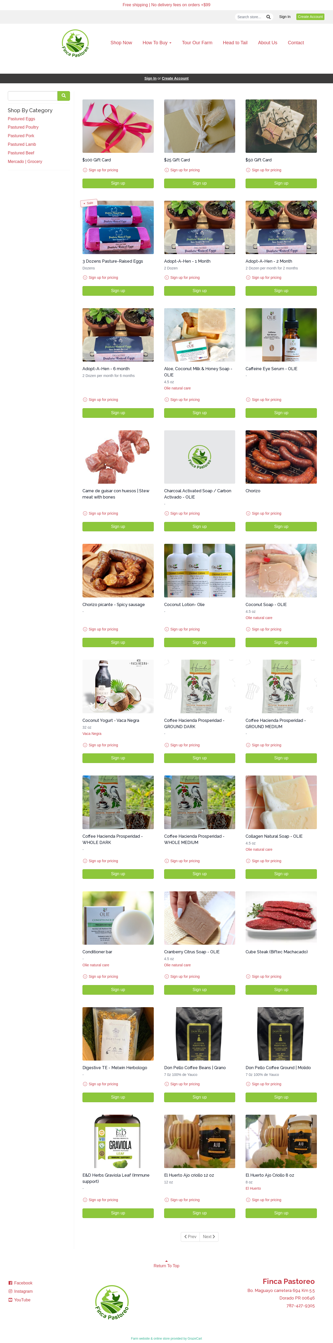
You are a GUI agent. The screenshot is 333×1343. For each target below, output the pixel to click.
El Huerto (253, 1188)
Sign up (118, 183)
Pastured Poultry (23, 127)
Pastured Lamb (22, 144)
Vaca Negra (91, 734)
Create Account (310, 17)
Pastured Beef (21, 153)
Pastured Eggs (21, 119)
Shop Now (121, 42)
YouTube (19, 1300)
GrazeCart (195, 1338)
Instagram (20, 1291)
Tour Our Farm (197, 42)
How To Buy (157, 42)
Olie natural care (177, 388)
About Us (267, 42)
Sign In (285, 17)
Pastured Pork (21, 136)
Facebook (20, 1283)
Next (209, 1236)
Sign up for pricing (103, 170)
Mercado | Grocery (25, 161)
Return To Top (166, 1263)
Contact (296, 42)
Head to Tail (235, 42)
